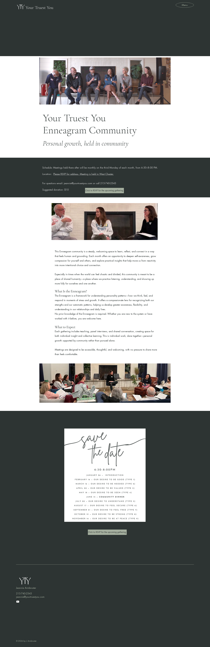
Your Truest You (39, 7)
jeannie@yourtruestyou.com (78, 183)
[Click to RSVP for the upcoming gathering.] (104, 190)
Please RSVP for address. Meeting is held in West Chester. (83, 174)
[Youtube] (17, 601)
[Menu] (184, 4)
